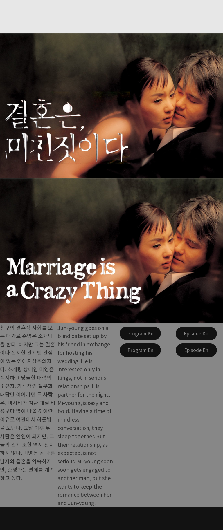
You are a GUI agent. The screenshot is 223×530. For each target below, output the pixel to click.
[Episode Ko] (196, 333)
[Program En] (140, 350)
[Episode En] (196, 350)
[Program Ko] (140, 333)
